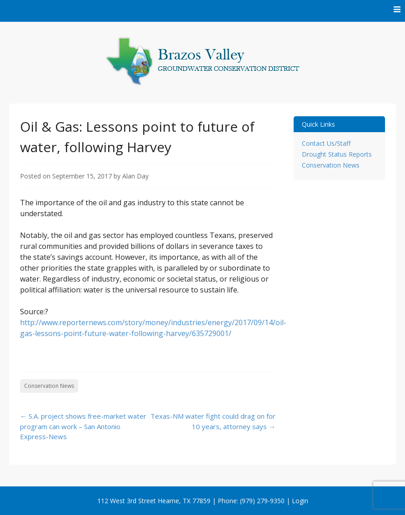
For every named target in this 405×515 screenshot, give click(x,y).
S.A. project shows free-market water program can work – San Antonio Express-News (83, 426)
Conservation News (49, 386)
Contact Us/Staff (326, 143)
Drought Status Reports (337, 154)
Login (300, 500)
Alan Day (135, 176)
